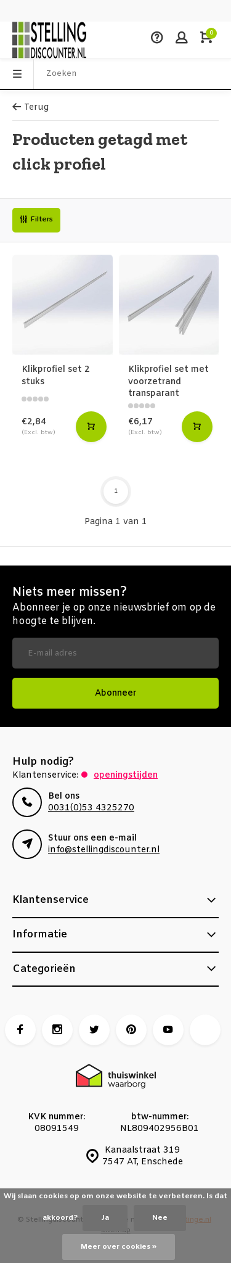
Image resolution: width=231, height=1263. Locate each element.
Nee (160, 1218)
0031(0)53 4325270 (91, 808)
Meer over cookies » (118, 1247)
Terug (30, 107)
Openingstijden (126, 775)
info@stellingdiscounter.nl (104, 850)
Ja (105, 1218)
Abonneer (115, 693)
